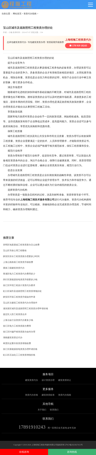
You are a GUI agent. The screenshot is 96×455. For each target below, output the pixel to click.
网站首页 (17, 14)
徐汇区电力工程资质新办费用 (17, 326)
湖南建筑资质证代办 (12, 337)
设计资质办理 (48, 380)
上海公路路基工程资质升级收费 (18, 262)
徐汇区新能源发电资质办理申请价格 (20, 349)
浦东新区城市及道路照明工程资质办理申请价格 (25, 308)
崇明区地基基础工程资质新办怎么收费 (21, 245)
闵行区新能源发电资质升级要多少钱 (20, 279)
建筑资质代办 (31, 380)
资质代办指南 (30, 14)
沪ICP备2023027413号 (74, 445)
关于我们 (42, 410)
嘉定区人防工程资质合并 (15, 314)
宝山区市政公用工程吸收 (15, 250)
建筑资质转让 (64, 380)
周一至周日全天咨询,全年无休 (62, 428)
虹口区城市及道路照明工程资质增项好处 (22, 291)
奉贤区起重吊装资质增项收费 (17, 343)
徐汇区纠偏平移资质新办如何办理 (19, 332)
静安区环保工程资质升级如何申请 (19, 297)
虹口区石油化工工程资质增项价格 (19, 355)
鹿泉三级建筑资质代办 (13, 268)
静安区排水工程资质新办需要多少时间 (21, 256)
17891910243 (32, 427)
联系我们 (54, 410)
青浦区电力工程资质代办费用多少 (19, 274)
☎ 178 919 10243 (78, 45)
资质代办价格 (31, 395)
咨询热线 (72, 452)
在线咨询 (24, 452)
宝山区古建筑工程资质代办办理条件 (20, 303)
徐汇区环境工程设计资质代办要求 (19, 285)
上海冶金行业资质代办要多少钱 (18, 320)
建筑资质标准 (48, 395)
